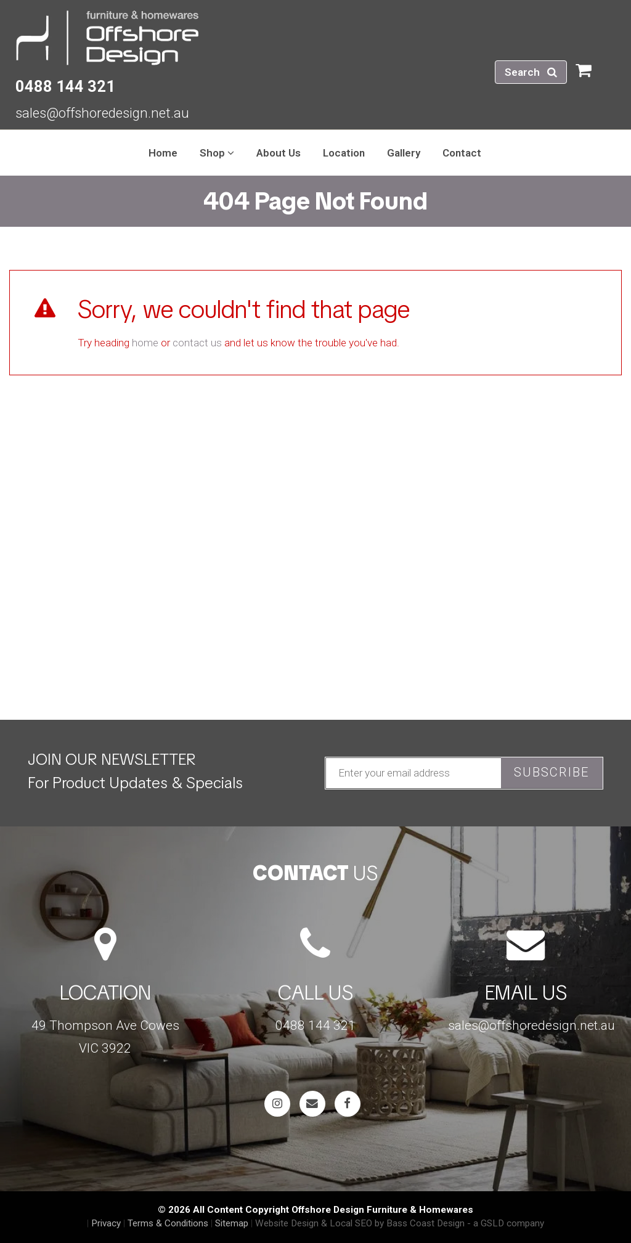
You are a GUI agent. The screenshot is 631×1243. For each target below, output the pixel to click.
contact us (197, 342)
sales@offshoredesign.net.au (102, 113)
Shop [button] (217, 153)
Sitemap (231, 1223)
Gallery (403, 153)
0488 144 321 (65, 86)
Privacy (106, 1223)
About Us (278, 153)
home (145, 342)
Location (344, 153)
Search (531, 72)
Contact (461, 153)
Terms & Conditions (168, 1223)
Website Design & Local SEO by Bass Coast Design (360, 1223)
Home (163, 153)
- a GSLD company (505, 1223)
